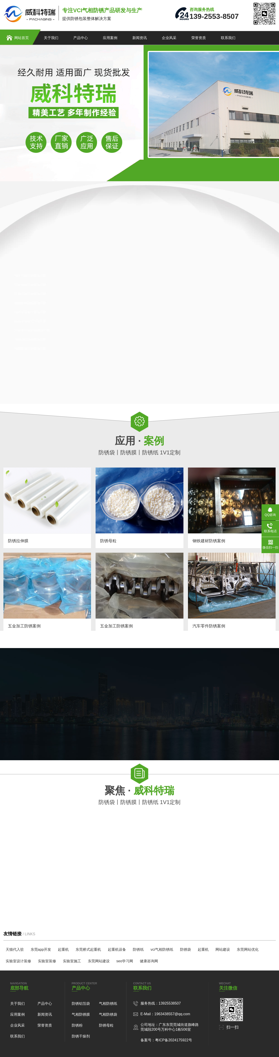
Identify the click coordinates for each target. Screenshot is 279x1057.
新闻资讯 (139, 38)
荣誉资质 (198, 38)
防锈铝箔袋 (81, 1003)
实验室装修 (47, 961)
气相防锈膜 (81, 1014)
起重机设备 (117, 949)
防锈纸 (138, 949)
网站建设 (222, 949)
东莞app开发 (41, 949)
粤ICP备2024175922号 (173, 1040)
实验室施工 (72, 961)
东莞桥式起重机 (88, 949)
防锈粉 (77, 1025)
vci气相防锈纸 (162, 949)
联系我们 (228, 38)
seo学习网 (124, 961)
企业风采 (169, 38)
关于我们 (51, 38)
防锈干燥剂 (81, 1036)
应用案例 (110, 38)
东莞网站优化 (248, 949)
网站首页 (21, 38)
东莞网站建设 (99, 961)
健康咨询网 (149, 961)
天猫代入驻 (15, 949)
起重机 (63, 949)
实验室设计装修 (18, 961)
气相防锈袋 (108, 1014)
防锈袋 (185, 949)
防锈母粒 (106, 1025)
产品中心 (80, 38)
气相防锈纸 (108, 1003)
